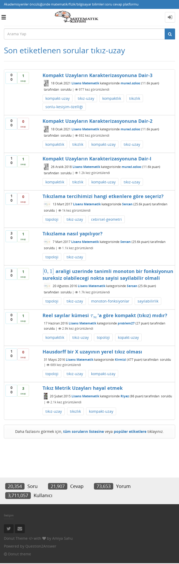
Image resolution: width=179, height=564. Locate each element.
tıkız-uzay (86, 98)
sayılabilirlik (148, 301)
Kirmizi (120, 359)
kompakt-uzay (57, 98)
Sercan (127, 204)
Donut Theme (16, 538)
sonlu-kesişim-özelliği (64, 106)
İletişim (9, 515)
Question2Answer (40, 546)
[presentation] (48, 271)
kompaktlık (111, 98)
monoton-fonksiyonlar (110, 301)
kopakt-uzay (128, 337)
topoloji (51, 219)
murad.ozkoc (130, 83)
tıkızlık (134, 98)
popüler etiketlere (130, 431)
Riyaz (125, 396)
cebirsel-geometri (106, 219)
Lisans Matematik (85, 83)
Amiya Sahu (62, 538)
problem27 (126, 323)
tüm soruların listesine (83, 431)
